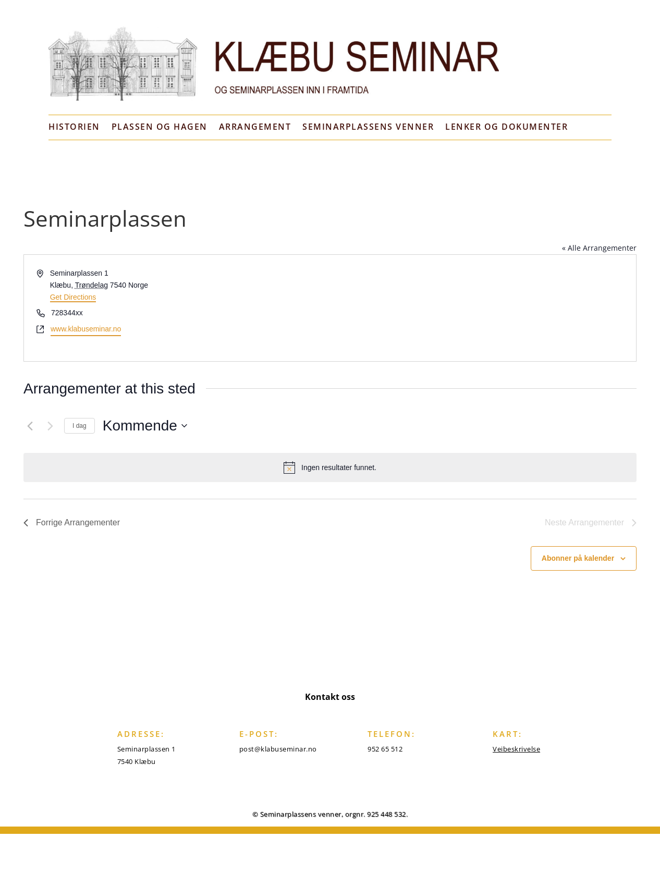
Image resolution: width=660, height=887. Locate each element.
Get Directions (73, 297)
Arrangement (255, 126)
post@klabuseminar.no (278, 749)
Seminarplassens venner (368, 126)
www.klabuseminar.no (86, 329)
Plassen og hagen (159, 126)
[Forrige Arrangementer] (29, 426)
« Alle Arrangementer (599, 248)
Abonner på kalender (578, 558)
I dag (79, 425)
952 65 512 (385, 749)
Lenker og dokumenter (506, 126)
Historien (74, 126)
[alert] (330, 467)
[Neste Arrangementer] (50, 426)
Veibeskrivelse (516, 749)
